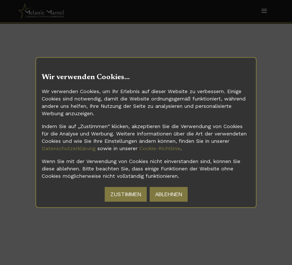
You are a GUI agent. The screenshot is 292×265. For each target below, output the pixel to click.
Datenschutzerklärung (68, 148)
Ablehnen (168, 194)
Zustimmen (125, 194)
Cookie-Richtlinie (160, 148)
